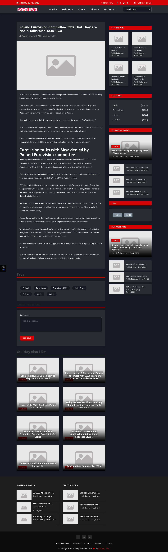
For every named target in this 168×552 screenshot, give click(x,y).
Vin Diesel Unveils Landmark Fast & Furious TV (37, 464)
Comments (24, 315)
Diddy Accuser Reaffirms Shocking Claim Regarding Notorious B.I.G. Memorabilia (84, 405)
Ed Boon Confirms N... (90, 492)
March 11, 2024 (49, 496)
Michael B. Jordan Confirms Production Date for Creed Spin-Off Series (37, 434)
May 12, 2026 (115, 55)
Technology (67, 9)
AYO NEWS (42, 507)
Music (39, 294)
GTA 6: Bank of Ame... (89, 516)
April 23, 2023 (37, 511)
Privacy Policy (79, 543)
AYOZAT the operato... (43, 492)
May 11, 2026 (130, 292)
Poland (26, 288)
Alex (39, 496)
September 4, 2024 (49, 35)
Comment (27, 338)
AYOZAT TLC (103, 548)
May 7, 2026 (142, 182)
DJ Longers (119, 53)
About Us (99, 543)
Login (140, 2)
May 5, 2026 (134, 156)
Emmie (32, 35)
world (128, 215)
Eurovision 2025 (60, 288)
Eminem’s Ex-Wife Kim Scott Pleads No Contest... (37, 406)
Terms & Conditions (63, 543)
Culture (94, 9)
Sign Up (148, 2)
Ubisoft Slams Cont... (89, 504)
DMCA (90, 543)
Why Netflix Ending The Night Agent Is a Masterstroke (129, 151)
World (53, 9)
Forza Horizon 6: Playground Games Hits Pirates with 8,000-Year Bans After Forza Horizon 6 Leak (84, 375)
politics (117, 215)
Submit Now (107, 2)
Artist (51, 294)
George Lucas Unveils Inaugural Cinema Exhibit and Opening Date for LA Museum (129, 247)
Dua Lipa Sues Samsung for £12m (84, 465)
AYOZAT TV (110, 9)
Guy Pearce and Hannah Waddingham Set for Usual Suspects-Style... (84, 434)
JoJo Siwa (79, 288)
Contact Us (108, 543)
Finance (81, 9)
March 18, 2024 (51, 520)
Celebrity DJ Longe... (43, 516)
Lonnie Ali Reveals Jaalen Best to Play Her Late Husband (37, 377)
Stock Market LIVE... (42, 503)
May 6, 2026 (96, 496)
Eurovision (41, 288)
